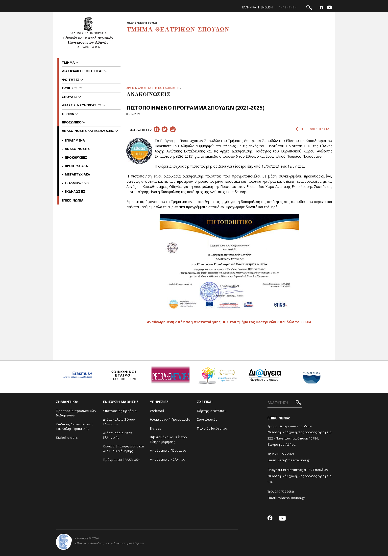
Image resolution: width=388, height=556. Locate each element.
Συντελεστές (207, 419)
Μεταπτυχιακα (77, 174)
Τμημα (68, 62)
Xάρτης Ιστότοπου (211, 411)
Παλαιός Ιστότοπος (212, 428)
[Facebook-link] (321, 8)
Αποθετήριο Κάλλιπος (168, 459)
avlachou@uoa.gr (291, 498)
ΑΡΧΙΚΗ (131, 88)
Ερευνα (68, 114)
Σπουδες (70, 96)
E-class (155, 428)
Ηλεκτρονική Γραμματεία (170, 419)
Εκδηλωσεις (75, 191)
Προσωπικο (72, 122)
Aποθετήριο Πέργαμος (168, 450)
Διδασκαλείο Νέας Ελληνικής (117, 435)
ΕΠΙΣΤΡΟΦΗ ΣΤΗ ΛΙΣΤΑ (312, 128)
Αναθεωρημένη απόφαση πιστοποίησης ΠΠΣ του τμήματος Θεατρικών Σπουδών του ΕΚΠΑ (229, 322)
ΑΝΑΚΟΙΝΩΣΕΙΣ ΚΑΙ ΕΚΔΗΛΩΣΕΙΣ (158, 88)
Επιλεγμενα (75, 140)
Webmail (157, 411)
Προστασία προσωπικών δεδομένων (76, 413)
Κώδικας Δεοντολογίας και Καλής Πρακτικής (74, 426)
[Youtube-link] (329, 8)
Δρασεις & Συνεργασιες (82, 105)
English (267, 7)
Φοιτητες (71, 79)
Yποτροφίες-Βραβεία (120, 411)
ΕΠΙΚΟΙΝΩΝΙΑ (72, 200)
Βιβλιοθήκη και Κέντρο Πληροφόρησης (168, 439)
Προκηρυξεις (76, 157)
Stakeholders (67, 437)
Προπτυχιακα (76, 166)
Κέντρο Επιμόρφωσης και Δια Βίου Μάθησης (123, 448)
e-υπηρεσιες (72, 88)
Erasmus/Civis (77, 183)
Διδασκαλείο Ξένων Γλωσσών (119, 421)
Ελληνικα (249, 7)
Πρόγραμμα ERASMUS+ (121, 459)
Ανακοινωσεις (77, 148)
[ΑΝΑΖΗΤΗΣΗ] (296, 7)
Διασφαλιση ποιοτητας (83, 71)
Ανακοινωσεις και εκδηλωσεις (88, 130)
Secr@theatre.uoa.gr (293, 460)
